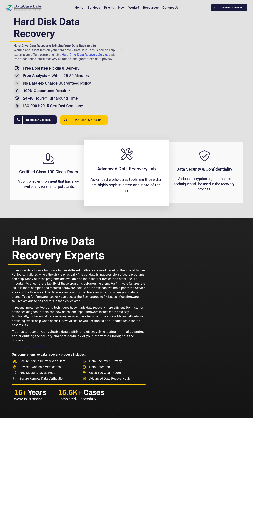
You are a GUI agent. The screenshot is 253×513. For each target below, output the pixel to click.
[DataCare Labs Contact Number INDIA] (229, 7)
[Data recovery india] (28, 8)
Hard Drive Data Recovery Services (86, 55)
